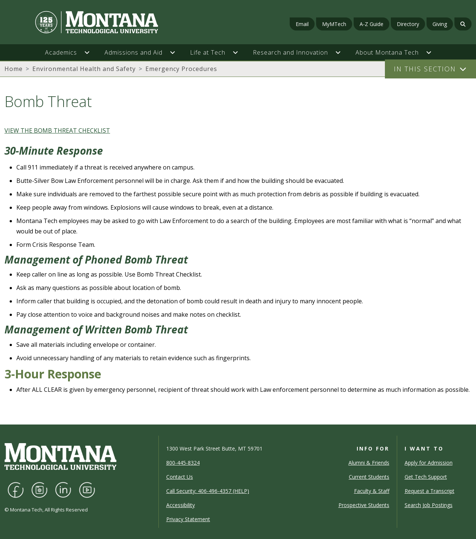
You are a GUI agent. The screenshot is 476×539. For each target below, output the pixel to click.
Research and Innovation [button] (290, 52)
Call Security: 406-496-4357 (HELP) (207, 490)
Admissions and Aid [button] (133, 52)
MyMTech (334, 24)
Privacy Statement (188, 519)
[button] (90, 52)
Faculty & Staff (371, 490)
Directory (408, 24)
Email (302, 24)
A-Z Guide (371, 24)
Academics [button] (61, 52)
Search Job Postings (429, 505)
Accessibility (180, 505)
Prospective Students (363, 505)
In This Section (425, 68)
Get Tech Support (426, 476)
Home (13, 69)
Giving (439, 24)
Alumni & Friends (368, 462)
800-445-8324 (183, 462)
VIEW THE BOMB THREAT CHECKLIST (57, 130)
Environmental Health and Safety (84, 69)
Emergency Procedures (181, 69)
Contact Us (179, 476)
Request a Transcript (429, 490)
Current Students (369, 476)
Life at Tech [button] (207, 52)
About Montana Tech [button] (387, 52)
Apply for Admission (429, 462)
